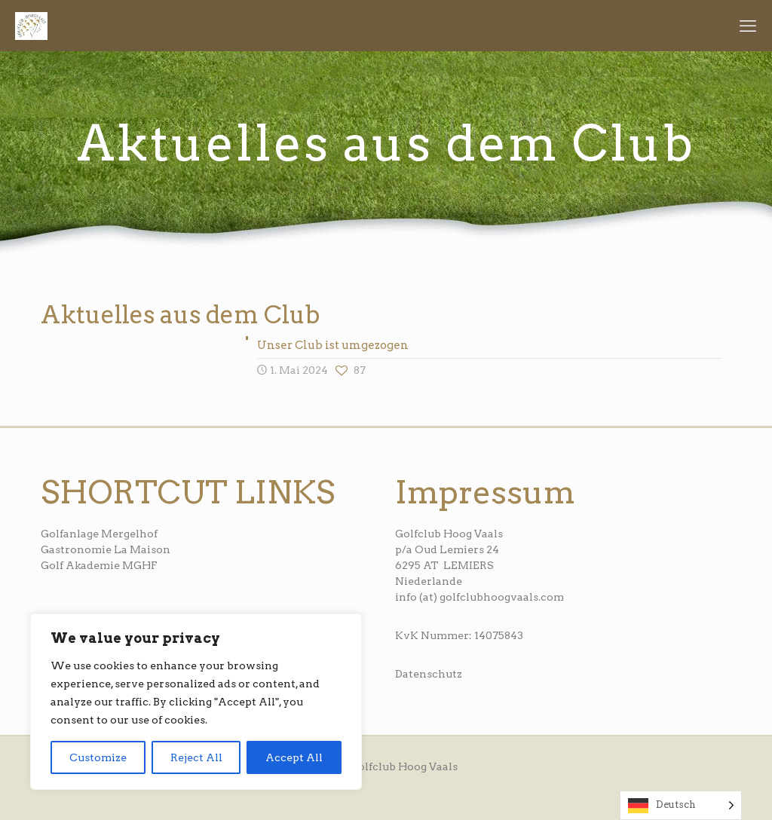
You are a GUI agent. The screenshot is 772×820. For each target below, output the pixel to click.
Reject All (196, 757)
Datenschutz (428, 674)
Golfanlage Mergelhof (99, 534)
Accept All (294, 757)
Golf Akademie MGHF (99, 565)
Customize (98, 757)
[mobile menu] (748, 25)
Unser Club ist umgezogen (333, 345)
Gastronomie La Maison (105, 549)
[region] (196, 701)
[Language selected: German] (681, 805)
